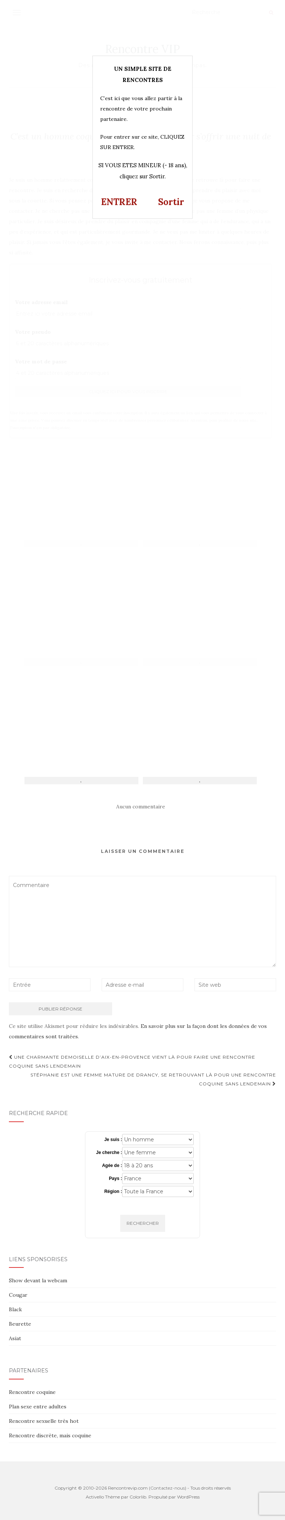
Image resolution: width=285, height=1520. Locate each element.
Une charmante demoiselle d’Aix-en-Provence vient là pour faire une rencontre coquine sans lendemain (132, 1061)
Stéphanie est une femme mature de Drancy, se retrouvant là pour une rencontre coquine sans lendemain (153, 1079)
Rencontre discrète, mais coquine (50, 1435)
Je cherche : (109, 1152)
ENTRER (119, 202)
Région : (113, 1191)
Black (15, 1309)
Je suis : (113, 1139)
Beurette (20, 1323)
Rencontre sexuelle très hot (44, 1421)
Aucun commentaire (140, 806)
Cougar (18, 1295)
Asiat (15, 1338)
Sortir (171, 202)
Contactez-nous (167, 1488)
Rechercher (143, 1223)
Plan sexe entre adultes (37, 1406)
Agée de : (112, 1165)
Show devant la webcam (38, 1280)
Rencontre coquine (32, 1392)
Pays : (115, 1178)
